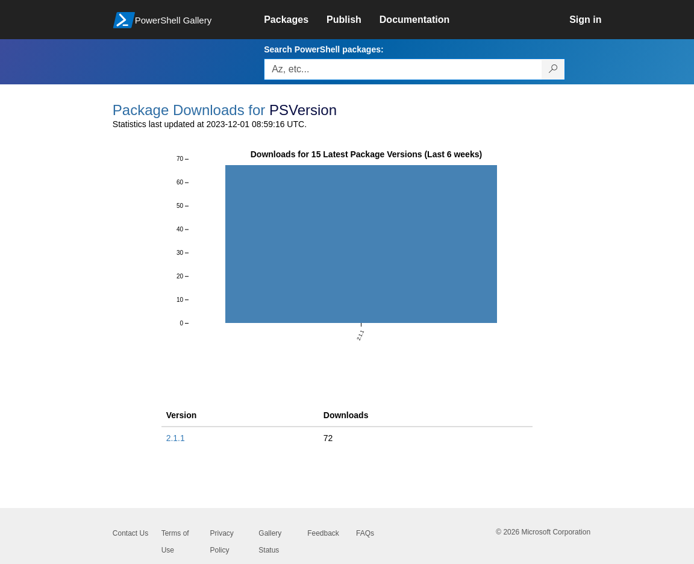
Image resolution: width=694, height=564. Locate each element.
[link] (295, 20)
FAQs (365, 533)
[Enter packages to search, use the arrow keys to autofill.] (403, 69)
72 (328, 438)
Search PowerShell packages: (323, 49)
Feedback (323, 533)
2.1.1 (175, 438)
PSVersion (303, 110)
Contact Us (130, 533)
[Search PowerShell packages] (553, 69)
